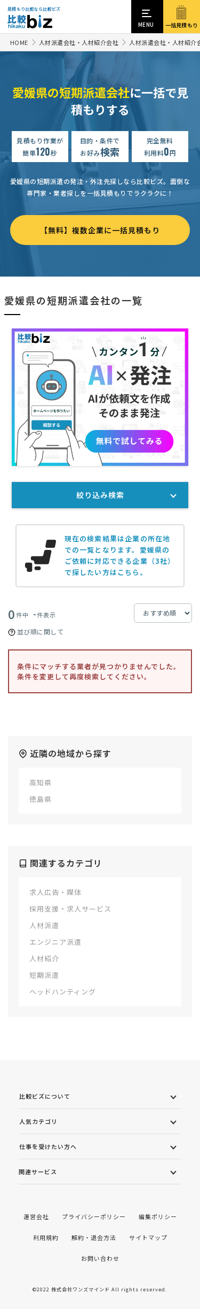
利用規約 (46, 1237)
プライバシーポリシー (94, 1216)
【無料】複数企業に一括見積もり (100, 230)
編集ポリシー (158, 1216)
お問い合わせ (100, 1258)
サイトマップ (148, 1237)
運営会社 (36, 1216)
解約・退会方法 (93, 1237)
